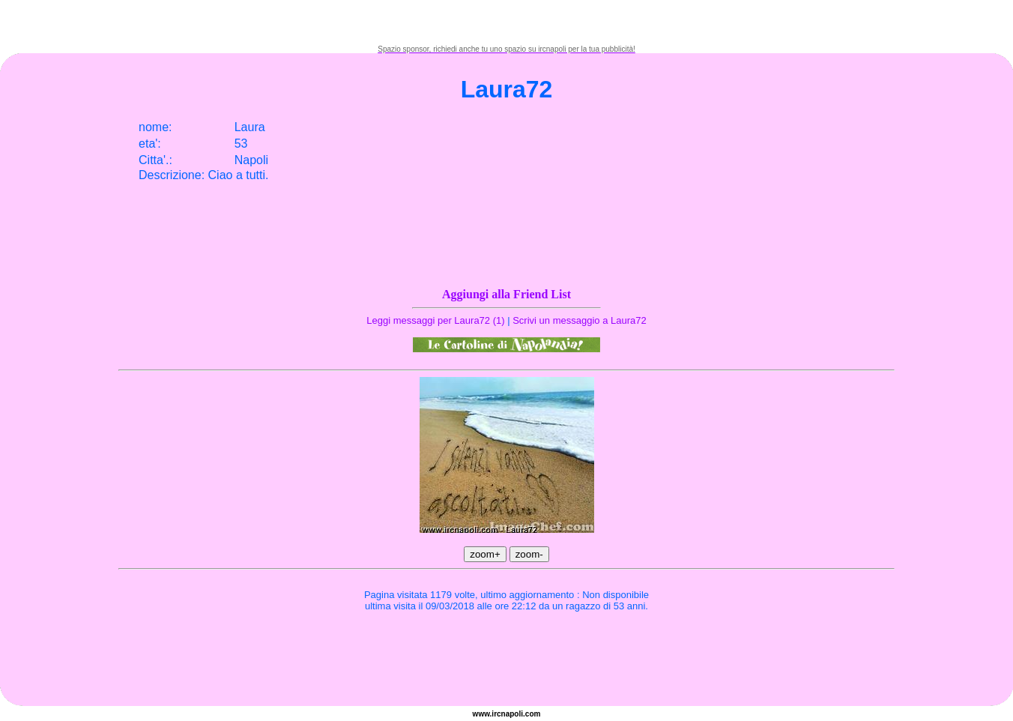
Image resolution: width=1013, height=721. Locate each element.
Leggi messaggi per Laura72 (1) (435, 320)
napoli (512, 714)
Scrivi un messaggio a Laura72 (579, 320)
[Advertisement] (506, 22)
